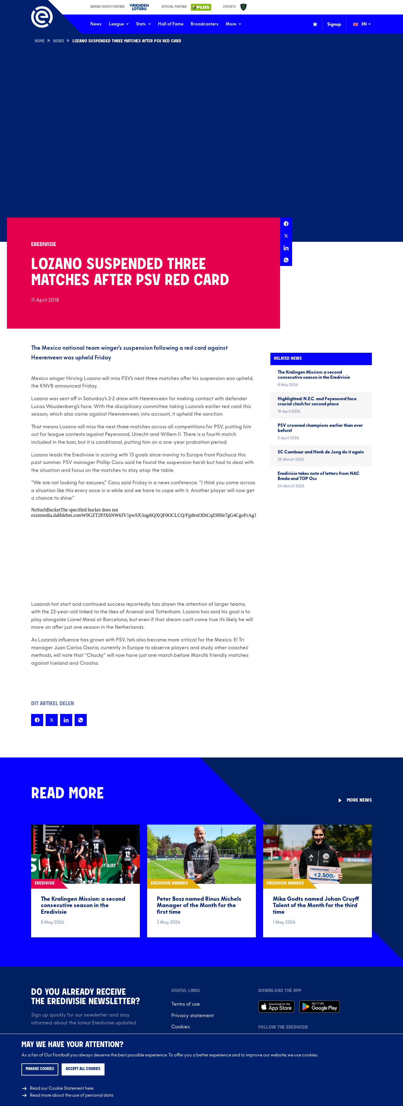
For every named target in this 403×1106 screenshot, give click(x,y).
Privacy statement (192, 1015)
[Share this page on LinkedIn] (286, 248)
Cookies (180, 1026)
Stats (143, 24)
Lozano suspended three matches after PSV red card (127, 41)
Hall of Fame (170, 24)
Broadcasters (204, 24)
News (96, 24)
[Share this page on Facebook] (286, 224)
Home (40, 41)
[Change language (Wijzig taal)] (366, 24)
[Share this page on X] (286, 236)
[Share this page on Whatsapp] (286, 260)
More (233, 24)
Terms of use (185, 1004)
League (119, 24)
